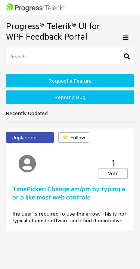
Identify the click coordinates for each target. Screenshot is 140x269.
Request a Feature (70, 80)
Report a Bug (70, 97)
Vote (113, 173)
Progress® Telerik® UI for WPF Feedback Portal (53, 31)
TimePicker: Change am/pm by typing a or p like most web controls (68, 193)
